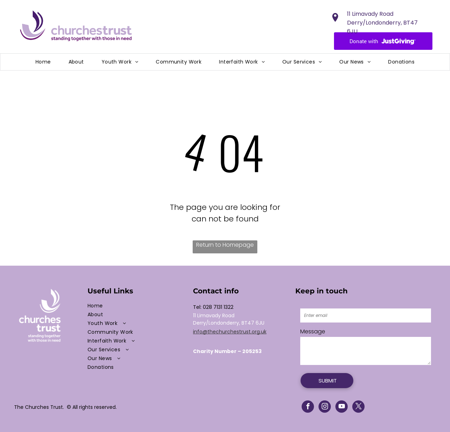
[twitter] (358, 407)
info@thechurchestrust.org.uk (229, 331)
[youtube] (341, 407)
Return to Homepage (225, 245)
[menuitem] (43, 62)
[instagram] (325, 407)
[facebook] (308, 407)
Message (312, 331)
